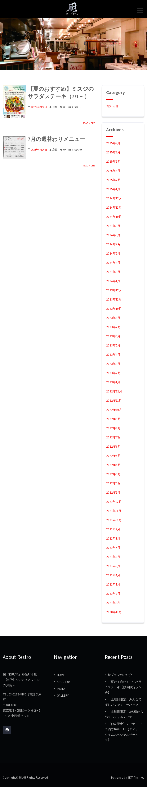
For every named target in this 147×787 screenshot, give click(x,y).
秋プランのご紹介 (120, 675)
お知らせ (77, 107)
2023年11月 (114, 299)
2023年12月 (114, 290)
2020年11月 (114, 612)
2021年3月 (113, 584)
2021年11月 (113, 511)
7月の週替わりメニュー (56, 138)
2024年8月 (113, 235)
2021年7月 (113, 548)
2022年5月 (113, 456)
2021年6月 (113, 557)
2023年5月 (113, 345)
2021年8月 (113, 538)
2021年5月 (113, 566)
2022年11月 (114, 401)
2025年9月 (113, 143)
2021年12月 (114, 502)
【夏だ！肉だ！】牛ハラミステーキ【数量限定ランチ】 (123, 687)
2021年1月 (113, 603)
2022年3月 (113, 474)
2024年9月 (113, 226)
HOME (61, 675)
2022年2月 (113, 483)
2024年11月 (114, 208)
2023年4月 (113, 355)
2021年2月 (113, 594)
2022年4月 (113, 465)
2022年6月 (113, 447)
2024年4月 (113, 263)
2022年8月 (113, 428)
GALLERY (63, 696)
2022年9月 (113, 419)
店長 (54, 107)
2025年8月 (113, 152)
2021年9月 (113, 529)
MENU (61, 689)
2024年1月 (113, 281)
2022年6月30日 (39, 107)
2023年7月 (113, 327)
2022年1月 (113, 493)
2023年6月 (113, 336)
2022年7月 (113, 437)
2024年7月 (113, 244)
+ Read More (88, 123)
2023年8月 (113, 318)
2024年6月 (113, 253)
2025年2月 (113, 180)
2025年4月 (113, 171)
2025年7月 (113, 162)
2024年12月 (114, 198)
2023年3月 (113, 364)
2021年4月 (113, 575)
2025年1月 (113, 189)
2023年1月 (113, 382)
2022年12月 (114, 391)
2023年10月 (114, 309)
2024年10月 (114, 217)
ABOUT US (63, 682)
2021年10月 (114, 520)
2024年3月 (113, 272)
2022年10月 (114, 410)
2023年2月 (113, 373)
